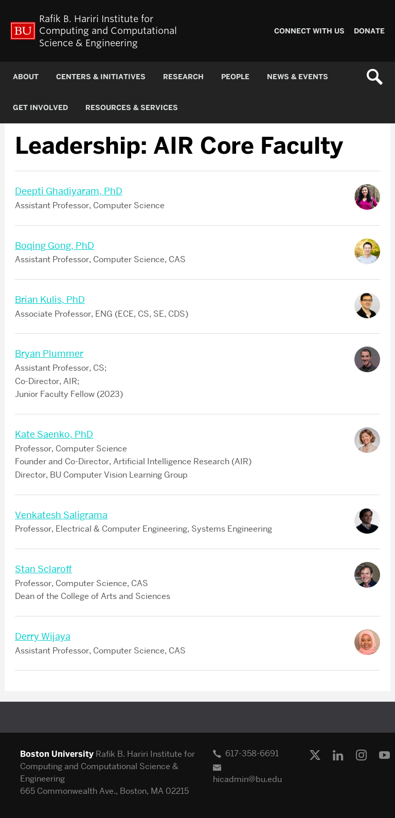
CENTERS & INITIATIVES (101, 77)
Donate (369, 31)
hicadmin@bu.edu (247, 779)
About (26, 77)
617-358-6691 (252, 753)
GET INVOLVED (40, 108)
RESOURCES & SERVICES (131, 108)
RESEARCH (183, 77)
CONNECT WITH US (309, 31)
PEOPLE (235, 77)
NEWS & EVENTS (297, 77)
